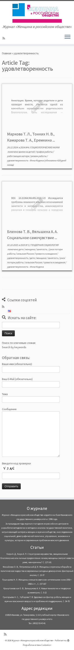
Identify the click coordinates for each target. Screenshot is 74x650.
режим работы (39, 156)
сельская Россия (25, 253)
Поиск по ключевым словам (18, 343)
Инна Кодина (37, 160)
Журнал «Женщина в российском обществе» (32, 640)
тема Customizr (43, 645)
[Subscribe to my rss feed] (4, 38)
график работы (44, 151)
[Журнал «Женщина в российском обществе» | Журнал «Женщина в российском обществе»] (37, 13)
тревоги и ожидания (46, 253)
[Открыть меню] (67, 37)
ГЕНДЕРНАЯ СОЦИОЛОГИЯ (44, 244)
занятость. (42, 249)
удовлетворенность (18, 160)
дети (21, 249)
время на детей (27, 151)
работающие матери (18, 156)
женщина (30, 249)
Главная (6, 53)
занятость (53, 258)
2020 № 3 (24, 244)
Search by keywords (14, 347)
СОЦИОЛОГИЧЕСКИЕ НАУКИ (44, 147)
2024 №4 (24, 147)
